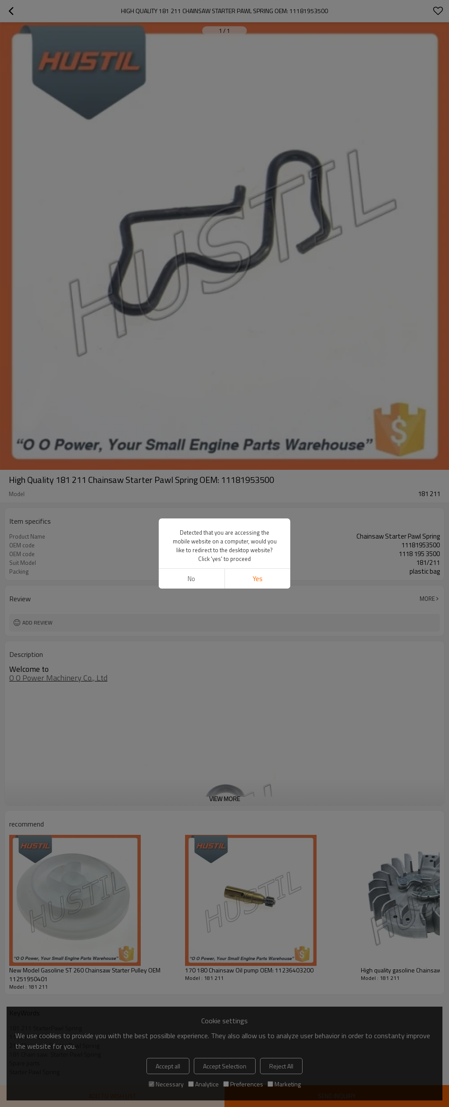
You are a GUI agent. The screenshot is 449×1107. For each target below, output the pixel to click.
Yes (258, 579)
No (191, 579)
